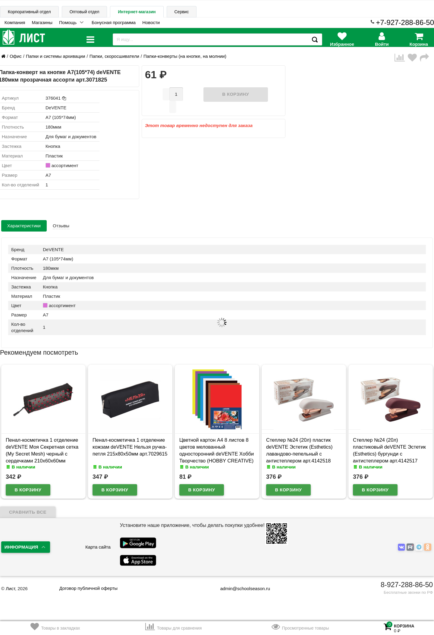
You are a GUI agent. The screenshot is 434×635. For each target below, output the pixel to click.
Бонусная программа (114, 22)
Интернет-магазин (137, 11)
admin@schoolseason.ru (241, 588)
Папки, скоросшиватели (114, 56)
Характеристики (24, 225)
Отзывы (61, 225)
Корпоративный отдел (29, 11)
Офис (16, 56)
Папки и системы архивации (55, 56)
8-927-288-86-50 (407, 585)
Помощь (68, 22)
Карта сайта (98, 546)
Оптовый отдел (84, 11)
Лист (10, 588)
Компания (15, 22)
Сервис (182, 11)
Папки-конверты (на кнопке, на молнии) (184, 56)
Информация (21, 546)
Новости (151, 22)
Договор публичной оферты (88, 588)
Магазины (42, 22)
